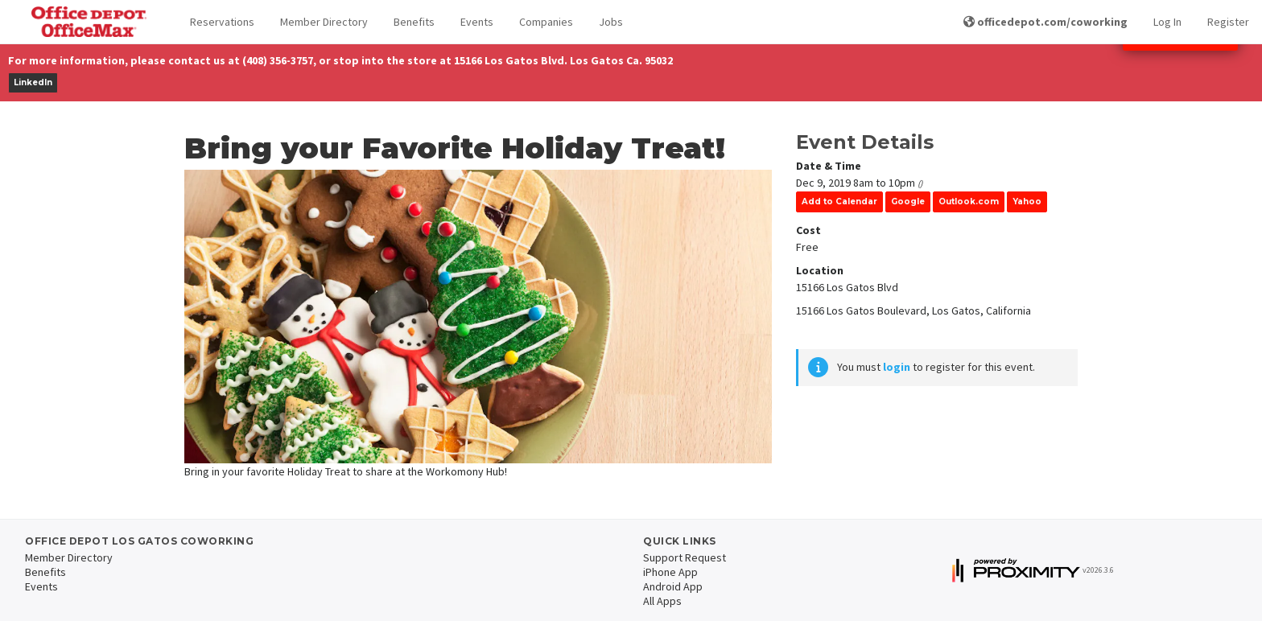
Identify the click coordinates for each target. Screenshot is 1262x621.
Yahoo (1026, 201)
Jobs (611, 21)
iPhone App (670, 572)
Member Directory (324, 21)
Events (476, 21)
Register (1228, 21)
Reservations (222, 21)
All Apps (662, 601)
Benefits (414, 21)
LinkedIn (33, 82)
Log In (1167, 21)
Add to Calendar (839, 201)
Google (908, 201)
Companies (546, 21)
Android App (673, 586)
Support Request (684, 557)
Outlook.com (968, 201)
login (896, 367)
